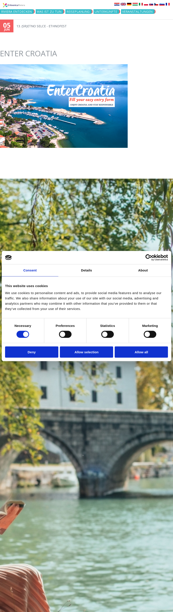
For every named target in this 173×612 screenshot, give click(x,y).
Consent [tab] (30, 270)
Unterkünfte (106, 11)
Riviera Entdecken (16, 11)
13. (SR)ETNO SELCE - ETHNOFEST (42, 26)
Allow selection (86, 352)
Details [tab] (86, 270)
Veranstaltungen (137, 11)
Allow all (141, 352)
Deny (32, 352)
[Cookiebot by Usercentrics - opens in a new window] (148, 257)
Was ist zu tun (49, 11)
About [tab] (143, 270)
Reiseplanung (78, 11)
